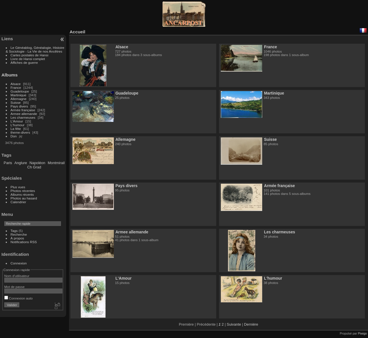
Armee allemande (24, 114)
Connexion (19, 263)
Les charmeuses (23, 117)
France (16, 87)
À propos (17, 238)
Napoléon (37, 163)
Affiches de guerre (24, 62)
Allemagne (19, 99)
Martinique (18, 95)
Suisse (16, 102)
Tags (14, 231)
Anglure (20, 163)
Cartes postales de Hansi (29, 55)
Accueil (77, 31)
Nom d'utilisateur (16, 276)
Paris (8, 163)
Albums (9, 74)
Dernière (251, 324)
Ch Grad (34, 167)
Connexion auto (18, 298)
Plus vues (18, 187)
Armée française (23, 110)
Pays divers (19, 106)
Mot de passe (14, 287)
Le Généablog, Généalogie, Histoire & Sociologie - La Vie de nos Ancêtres (35, 49)
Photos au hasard (24, 198)
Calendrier (18, 202)
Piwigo (362, 333)
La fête (16, 128)
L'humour (18, 125)
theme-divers (20, 132)
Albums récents (22, 194)
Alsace (16, 84)
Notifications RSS (24, 242)
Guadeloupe (20, 91)
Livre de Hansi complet (28, 59)
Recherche (19, 234)
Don (14, 136)
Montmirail (56, 163)
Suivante (234, 324)
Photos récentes (23, 191)
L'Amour (17, 121)
